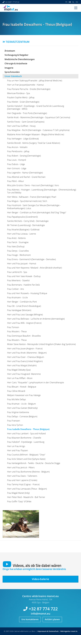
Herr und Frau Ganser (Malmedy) (22, 407)
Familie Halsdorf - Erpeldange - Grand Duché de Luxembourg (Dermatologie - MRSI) (35, 107)
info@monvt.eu (40, 613)
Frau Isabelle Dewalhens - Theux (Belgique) (28, 429)
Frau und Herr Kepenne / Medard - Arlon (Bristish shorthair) (34, 267)
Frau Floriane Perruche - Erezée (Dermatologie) (28, 89)
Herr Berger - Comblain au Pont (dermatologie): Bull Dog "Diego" (36, 212)
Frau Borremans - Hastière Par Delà (23, 284)
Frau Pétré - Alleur (15, 181)
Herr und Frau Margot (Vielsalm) (21, 365)
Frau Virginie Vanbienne (18, 412)
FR (66, 2)
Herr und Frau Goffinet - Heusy (21, 125)
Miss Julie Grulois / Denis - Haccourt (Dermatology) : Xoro (33, 185)
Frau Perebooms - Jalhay (18, 151)
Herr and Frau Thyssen (17, 450)
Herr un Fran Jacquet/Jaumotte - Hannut (25, 84)
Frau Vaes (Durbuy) (15, 246)
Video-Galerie (40, 579)
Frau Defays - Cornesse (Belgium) (22, 416)
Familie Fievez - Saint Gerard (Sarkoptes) (25, 121)
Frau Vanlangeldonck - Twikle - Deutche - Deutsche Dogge (33, 463)
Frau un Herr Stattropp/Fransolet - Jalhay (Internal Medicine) (34, 80)
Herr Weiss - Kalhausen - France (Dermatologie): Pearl (31, 196)
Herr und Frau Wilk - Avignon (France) (24, 323)
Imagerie (9, 67)
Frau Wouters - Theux (17, 331)
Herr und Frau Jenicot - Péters (21, 467)
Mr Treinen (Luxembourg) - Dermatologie (26, 225)
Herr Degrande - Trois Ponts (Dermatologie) (27, 113)
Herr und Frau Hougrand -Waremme (24, 374)
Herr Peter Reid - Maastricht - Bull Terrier (26, 497)
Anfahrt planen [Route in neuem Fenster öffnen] (52, 619)
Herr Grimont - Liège (16, 168)
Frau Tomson (13, 327)
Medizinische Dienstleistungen (20, 59)
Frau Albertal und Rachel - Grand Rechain (26, 177)
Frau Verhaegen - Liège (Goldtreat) (23, 138)
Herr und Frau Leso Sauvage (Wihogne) (25, 314)
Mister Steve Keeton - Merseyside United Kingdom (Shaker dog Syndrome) (41, 344)
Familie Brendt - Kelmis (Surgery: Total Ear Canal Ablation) (33, 143)
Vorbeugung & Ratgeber (16, 55)
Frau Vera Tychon (15, 425)
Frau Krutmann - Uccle (17, 297)
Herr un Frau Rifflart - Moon (19, 378)
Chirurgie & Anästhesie (16, 63)
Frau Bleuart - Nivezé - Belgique (21, 386)
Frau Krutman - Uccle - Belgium (21, 403)
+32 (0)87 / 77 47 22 (12, 2)
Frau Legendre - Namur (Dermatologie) (25, 172)
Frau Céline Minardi (16, 391)
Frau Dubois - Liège (16, 164)
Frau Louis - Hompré (16, 159)
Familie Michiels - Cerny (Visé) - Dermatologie (28, 221)
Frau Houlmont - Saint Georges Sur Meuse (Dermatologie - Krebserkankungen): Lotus (34, 207)
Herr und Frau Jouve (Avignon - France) (24, 348)
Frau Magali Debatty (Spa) (18, 369)
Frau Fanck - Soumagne (18, 242)
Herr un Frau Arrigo (16, 446)
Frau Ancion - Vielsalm (17, 147)
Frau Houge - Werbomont (19, 255)
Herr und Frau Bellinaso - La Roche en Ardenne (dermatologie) (36, 318)
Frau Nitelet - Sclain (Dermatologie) (23, 101)
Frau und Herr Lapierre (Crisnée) (22, 480)
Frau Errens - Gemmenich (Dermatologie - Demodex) (31, 259)
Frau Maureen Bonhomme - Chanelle (24, 437)
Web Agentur (65, 631)
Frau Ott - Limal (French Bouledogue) (24, 306)
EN (77, 2)
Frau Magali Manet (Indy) (18, 492)
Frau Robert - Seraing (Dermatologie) (24, 155)
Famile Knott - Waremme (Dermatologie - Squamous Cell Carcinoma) (38, 117)
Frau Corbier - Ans (15, 289)
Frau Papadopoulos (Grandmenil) (22, 216)
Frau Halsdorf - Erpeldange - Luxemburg (25, 441)
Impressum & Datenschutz (48, 631)
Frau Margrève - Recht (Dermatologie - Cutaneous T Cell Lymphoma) (38, 130)
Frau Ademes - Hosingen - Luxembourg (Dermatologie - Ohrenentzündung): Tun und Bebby (41, 191)
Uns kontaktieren (30, 619)
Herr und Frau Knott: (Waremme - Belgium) (26, 352)
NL (73, 2)
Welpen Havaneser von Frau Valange (24, 395)
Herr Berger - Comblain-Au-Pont (22, 301)
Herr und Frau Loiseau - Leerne (21, 233)
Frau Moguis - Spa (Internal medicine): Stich (27, 201)
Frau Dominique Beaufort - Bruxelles (24, 335)
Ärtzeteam (10, 50)
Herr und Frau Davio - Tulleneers (22, 475)
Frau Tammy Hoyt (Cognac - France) (23, 484)
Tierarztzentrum (17, 42)
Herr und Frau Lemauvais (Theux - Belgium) (27, 488)
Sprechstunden (12, 72)
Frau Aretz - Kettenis (16, 238)
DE (70, 2)
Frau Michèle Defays (16, 399)
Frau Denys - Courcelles (18, 250)
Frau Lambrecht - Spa (17, 272)
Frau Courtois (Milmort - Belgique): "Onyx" (26, 454)
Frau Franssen (13, 420)
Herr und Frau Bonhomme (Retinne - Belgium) (28, 471)
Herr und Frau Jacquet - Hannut (21, 263)
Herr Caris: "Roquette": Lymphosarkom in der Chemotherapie (35, 382)
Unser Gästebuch (13, 76)
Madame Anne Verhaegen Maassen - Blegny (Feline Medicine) (35, 134)
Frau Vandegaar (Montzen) (19, 310)
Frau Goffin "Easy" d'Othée (19, 501)
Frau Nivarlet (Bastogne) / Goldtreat (23, 229)
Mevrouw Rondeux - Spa (18, 93)
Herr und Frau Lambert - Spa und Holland (26, 433)
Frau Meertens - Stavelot (18, 280)
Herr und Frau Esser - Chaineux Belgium (25, 357)
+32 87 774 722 (43, 609)
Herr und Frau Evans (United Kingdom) (25, 361)
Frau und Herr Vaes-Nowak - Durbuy (23, 276)
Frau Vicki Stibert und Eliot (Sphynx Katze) (26, 459)
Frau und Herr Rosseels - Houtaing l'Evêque (27, 293)
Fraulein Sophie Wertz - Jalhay (20, 97)
